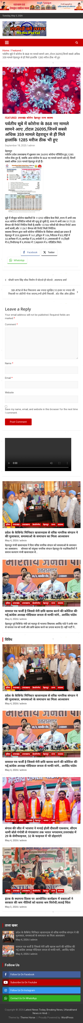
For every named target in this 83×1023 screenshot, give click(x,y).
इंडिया (8, 524)
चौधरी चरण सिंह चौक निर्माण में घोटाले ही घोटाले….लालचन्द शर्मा (37, 280)
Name (9, 363)
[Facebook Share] (30, 252)
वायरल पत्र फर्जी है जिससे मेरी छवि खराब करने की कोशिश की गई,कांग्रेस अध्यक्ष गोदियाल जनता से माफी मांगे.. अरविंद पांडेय (41, 613)
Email (9, 377)
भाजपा (45, 820)
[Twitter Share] (49, 252)
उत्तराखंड (22, 117)
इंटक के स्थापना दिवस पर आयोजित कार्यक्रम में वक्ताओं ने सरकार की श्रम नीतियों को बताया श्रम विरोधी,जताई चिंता (39, 900)
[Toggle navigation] (6, 42)
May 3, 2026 (11, 907)
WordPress (67, 1017)
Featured (11, 117)
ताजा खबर (11, 925)
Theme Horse (27, 1017)
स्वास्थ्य (50, 117)
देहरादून (37, 117)
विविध (8, 640)
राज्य (44, 117)
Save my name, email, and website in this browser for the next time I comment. (41, 411)
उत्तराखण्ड (26, 524)
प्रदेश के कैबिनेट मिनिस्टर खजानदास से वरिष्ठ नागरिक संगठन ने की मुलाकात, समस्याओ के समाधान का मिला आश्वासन (41, 534)
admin (31, 145)
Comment (11, 324)
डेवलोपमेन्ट (36, 524)
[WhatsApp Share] (17, 260)
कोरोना (30, 117)
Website (9, 392)
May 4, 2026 (11, 540)
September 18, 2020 (15, 145)
